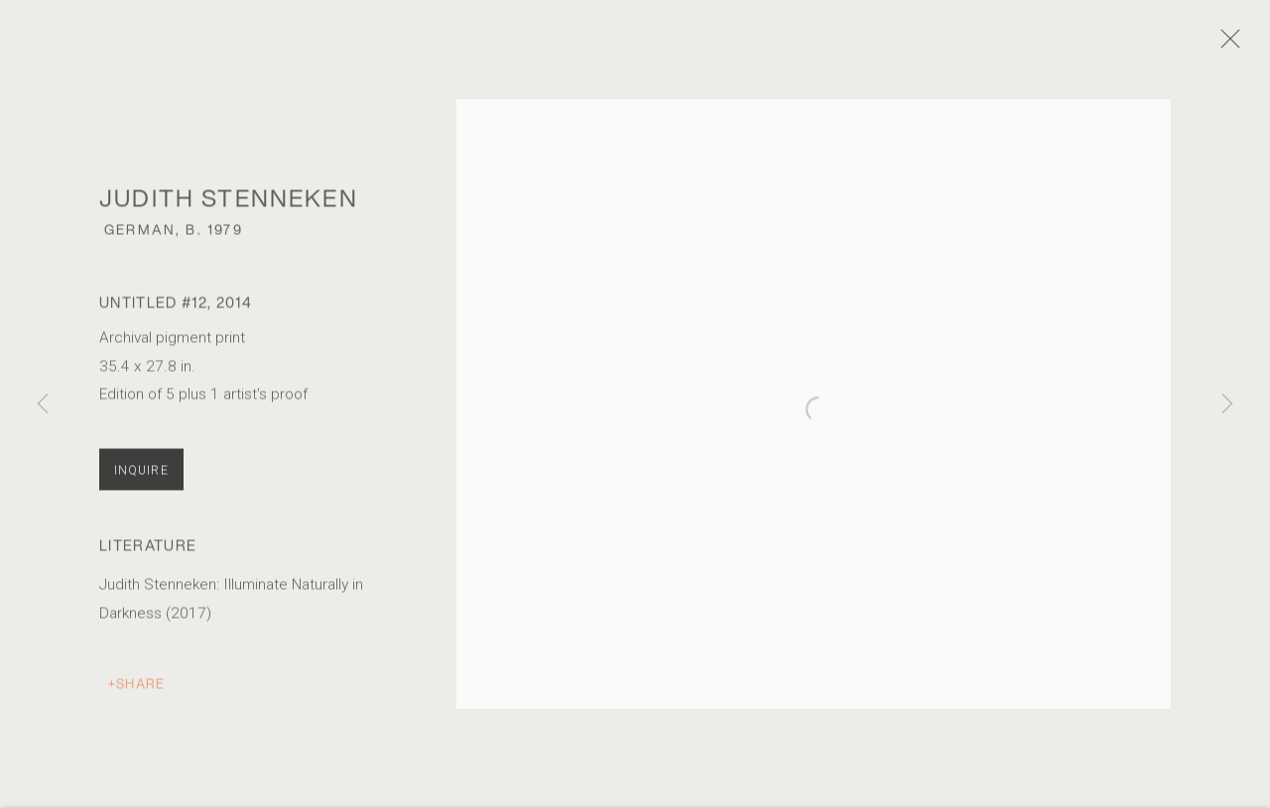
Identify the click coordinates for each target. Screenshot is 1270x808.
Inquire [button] (141, 479)
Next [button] (1227, 404)
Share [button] (140, 692)
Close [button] (1239, 44)
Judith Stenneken (228, 206)
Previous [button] (42, 404)
